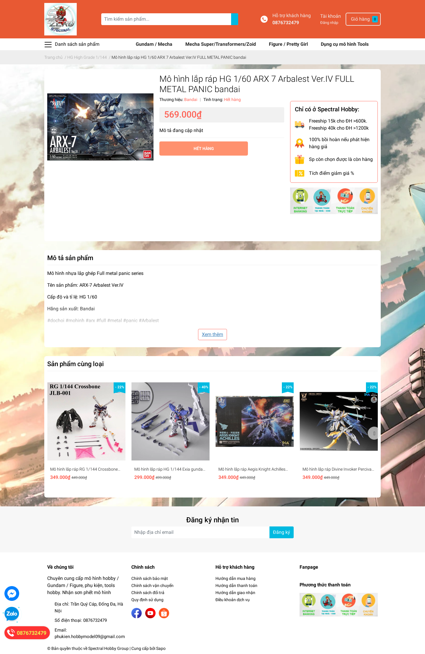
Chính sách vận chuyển (152, 585)
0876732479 (285, 22)
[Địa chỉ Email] (212, 532)
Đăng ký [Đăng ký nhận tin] (281, 532)
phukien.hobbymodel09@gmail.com (90, 636)
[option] (86, 433)
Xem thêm (212, 334)
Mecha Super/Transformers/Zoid (221, 44)
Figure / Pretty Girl (289, 44)
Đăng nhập (329, 22)
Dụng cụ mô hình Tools (345, 44)
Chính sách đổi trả (147, 592)
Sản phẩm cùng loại (75, 364)
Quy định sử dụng (147, 599)
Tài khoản (330, 16)
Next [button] (374, 433)
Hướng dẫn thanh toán (236, 585)
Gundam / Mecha (155, 44)
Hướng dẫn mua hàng (235, 578)
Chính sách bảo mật (149, 578)
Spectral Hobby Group (108, 648)
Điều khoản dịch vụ (232, 599)
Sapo (161, 648)
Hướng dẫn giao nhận (235, 592)
